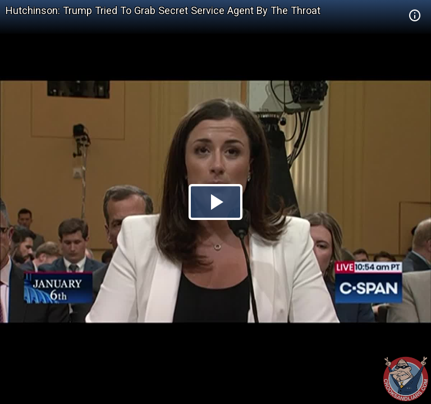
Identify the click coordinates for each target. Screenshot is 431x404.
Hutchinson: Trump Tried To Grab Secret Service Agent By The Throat (163, 10)
